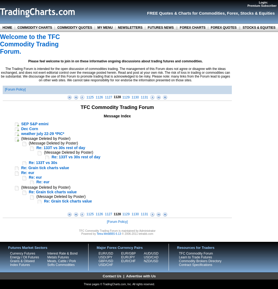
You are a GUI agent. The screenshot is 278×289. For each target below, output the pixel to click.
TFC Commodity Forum (196, 253)
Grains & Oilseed (22, 261)
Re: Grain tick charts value (45, 168)
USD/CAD (151, 257)
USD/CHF (106, 265)
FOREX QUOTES (223, 28)
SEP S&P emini (35, 124)
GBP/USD (106, 261)
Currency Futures (22, 253)
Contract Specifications (195, 265)
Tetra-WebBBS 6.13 (109, 233)
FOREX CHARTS (193, 28)
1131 (144, 97)
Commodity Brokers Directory (200, 261)
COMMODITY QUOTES (74, 28)
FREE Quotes (160, 13)
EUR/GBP (128, 253)
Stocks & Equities (257, 13)
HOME (7, 28)
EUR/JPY (128, 257)
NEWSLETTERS (130, 28)
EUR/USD (106, 253)
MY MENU (105, 28)
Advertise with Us (141, 276)
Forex (232, 13)
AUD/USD (151, 253)
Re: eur (27, 173)
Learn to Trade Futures (195, 257)
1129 (126, 97)
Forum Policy (15, 89)
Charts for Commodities (201, 13)
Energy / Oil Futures (24, 257)
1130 (135, 97)
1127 (108, 97)
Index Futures (20, 265)
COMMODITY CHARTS (34, 28)
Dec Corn (29, 129)
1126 (99, 97)
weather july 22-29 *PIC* (42, 133)
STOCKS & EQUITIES (259, 28)
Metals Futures (58, 257)
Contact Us (112, 276)
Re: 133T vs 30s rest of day (60, 148)
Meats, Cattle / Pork (61, 261)
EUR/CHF (128, 261)
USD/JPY (105, 257)
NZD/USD (151, 261)
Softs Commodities (61, 265)
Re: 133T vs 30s (43, 162)
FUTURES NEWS (161, 28)
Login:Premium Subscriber (262, 4)
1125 (90, 97)
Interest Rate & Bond (62, 253)
